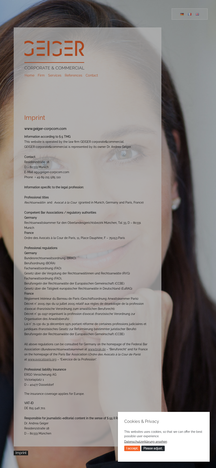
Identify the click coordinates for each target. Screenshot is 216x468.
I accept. (132, 448)
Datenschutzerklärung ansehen (145, 441)
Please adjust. (153, 448)
